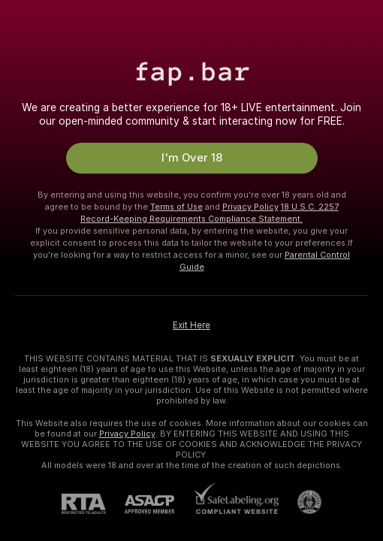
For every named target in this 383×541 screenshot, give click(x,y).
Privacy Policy (250, 206)
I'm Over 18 (191, 158)
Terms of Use (176, 206)
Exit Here (191, 325)
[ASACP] (159, 504)
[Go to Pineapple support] (300, 502)
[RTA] (93, 504)
